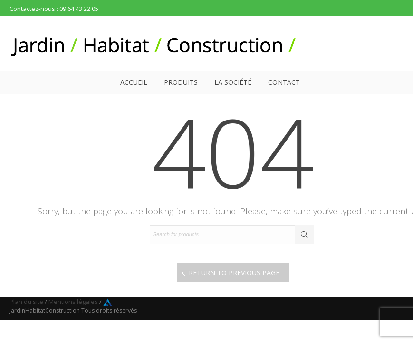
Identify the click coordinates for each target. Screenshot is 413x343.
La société (232, 82)
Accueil (133, 82)
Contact (284, 82)
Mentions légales (73, 301)
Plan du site (26, 301)
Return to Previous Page (234, 272)
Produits (181, 82)
